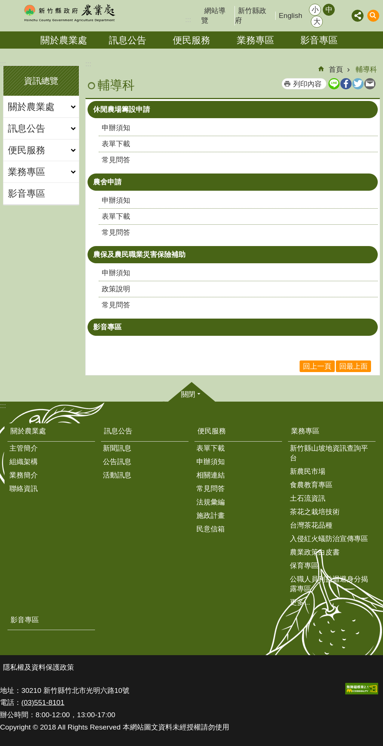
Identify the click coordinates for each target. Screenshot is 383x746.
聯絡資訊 (23, 488)
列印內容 (307, 84)
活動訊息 (117, 475)
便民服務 (191, 40)
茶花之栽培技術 (315, 512)
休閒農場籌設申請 (121, 109)
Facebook (346, 83)
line (334, 83)
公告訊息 (117, 462)
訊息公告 (127, 40)
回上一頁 (317, 366)
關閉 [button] (188, 394)
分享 (358, 16)
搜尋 (373, 16)
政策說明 (116, 289)
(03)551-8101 (42, 702)
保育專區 (304, 566)
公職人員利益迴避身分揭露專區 (329, 584)
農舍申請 (107, 182)
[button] (361, 688)
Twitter (358, 83)
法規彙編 (210, 502)
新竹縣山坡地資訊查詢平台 (329, 453)
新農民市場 (307, 471)
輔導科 (366, 69)
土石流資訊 (307, 498)
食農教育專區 (311, 485)
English (290, 15)
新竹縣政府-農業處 (69, 13)
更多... (300, 602)
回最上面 (353, 366)
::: (3, 64)
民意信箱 (210, 529)
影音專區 (319, 40)
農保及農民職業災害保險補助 (139, 254)
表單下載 (116, 144)
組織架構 (23, 462)
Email (370, 83)
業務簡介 (23, 475)
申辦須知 (116, 128)
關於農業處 (63, 40)
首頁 (336, 69)
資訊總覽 (41, 81)
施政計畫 (210, 515)
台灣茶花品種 (311, 525)
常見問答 (116, 160)
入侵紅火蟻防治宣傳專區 (329, 539)
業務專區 (255, 40)
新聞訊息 (117, 448)
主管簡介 (23, 448)
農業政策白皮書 (315, 552)
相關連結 (210, 475)
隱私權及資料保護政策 (38, 667)
